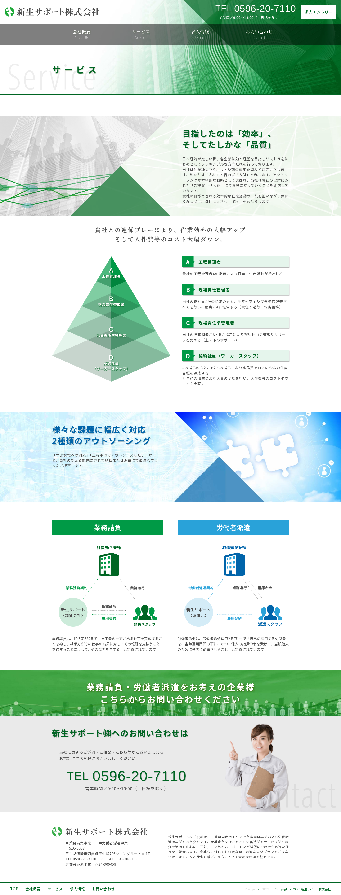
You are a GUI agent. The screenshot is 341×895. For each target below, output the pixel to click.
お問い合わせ (105, 888)
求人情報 (77, 888)
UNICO (264, 889)
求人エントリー (319, 12)
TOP (14, 888)
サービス (55, 888)
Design (250, 889)
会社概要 (32, 888)
